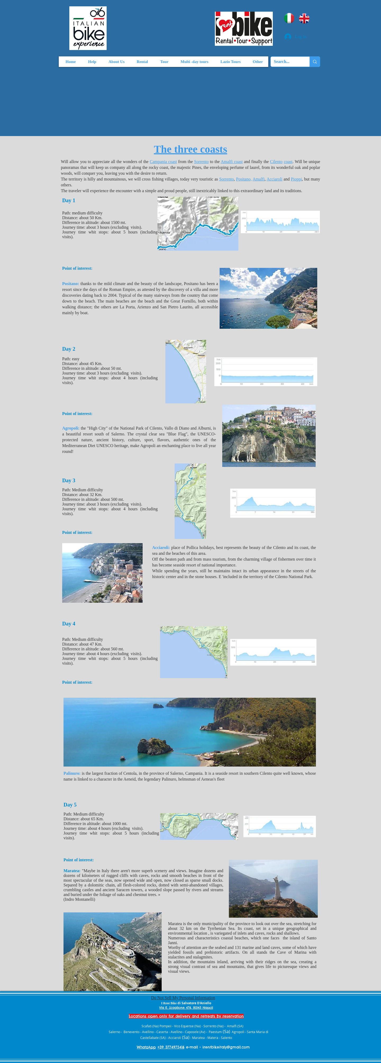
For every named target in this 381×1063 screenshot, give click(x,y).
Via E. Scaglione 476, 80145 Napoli (186, 1008)
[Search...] (286, 62)
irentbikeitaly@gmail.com (226, 1047)
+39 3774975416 (170, 1047)
